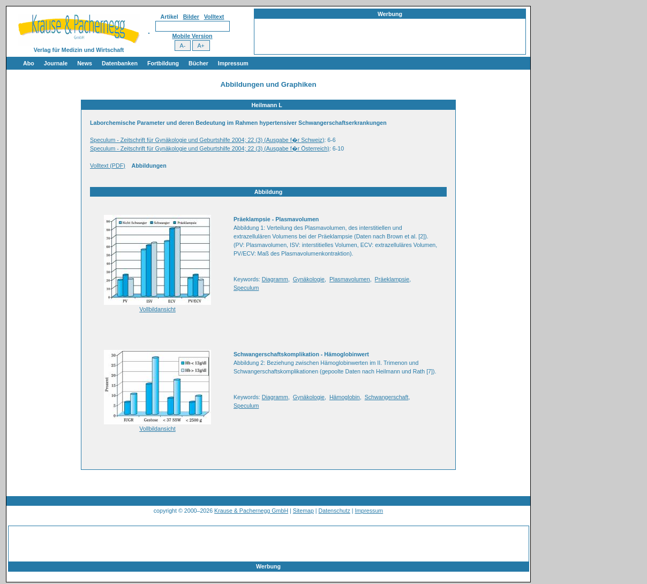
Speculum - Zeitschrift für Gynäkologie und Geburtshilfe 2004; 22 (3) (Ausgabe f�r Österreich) (209, 148)
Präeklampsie (392, 279)
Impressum (233, 63)
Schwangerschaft (387, 397)
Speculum (246, 287)
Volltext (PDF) (107, 165)
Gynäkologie (309, 279)
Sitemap (303, 510)
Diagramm (275, 279)
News (84, 63)
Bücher (198, 63)
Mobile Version (192, 36)
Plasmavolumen (349, 279)
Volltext (214, 16)
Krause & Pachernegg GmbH (251, 510)
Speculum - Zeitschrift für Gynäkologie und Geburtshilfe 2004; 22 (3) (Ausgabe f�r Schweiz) (207, 140)
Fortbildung (163, 63)
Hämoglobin (344, 397)
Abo (28, 63)
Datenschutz (334, 510)
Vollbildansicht (157, 309)
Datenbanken (120, 63)
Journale (55, 63)
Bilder (191, 16)
